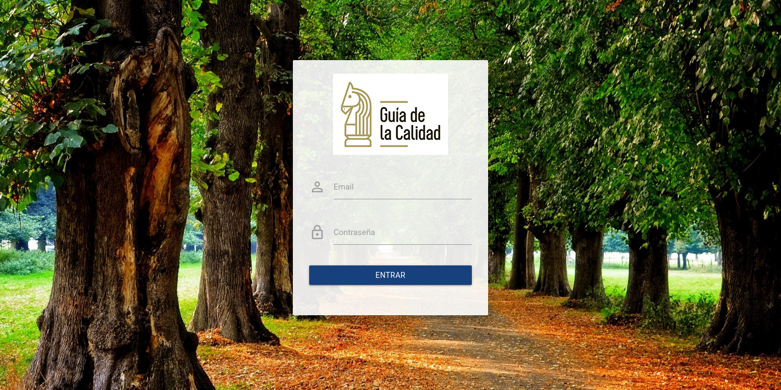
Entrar (390, 275)
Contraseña (354, 232)
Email (344, 187)
